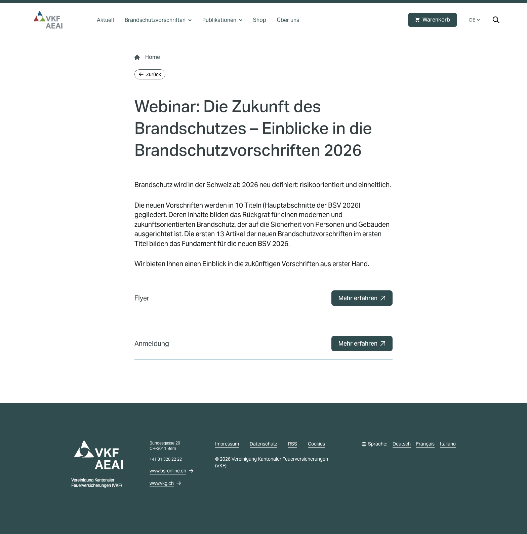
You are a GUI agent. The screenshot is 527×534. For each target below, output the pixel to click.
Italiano (448, 444)
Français (425, 444)
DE (474, 20)
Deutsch (402, 444)
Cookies (316, 444)
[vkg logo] (51, 20)
